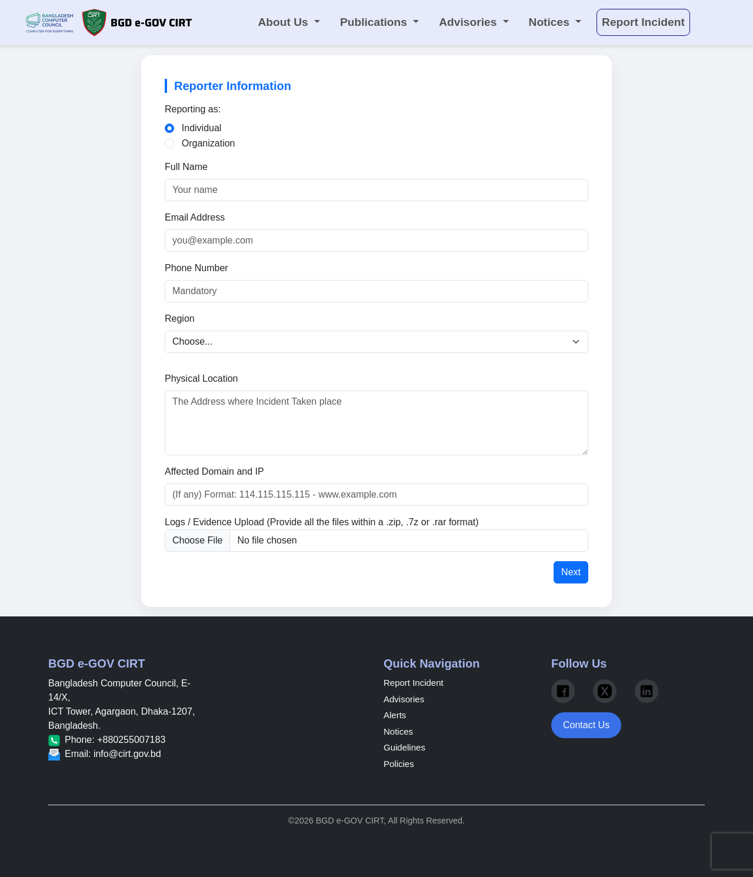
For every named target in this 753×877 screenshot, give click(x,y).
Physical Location (201, 379)
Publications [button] (375, 22)
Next (571, 572)
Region (180, 319)
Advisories (404, 699)
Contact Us (586, 725)
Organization (208, 143)
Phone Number (196, 268)
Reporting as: (193, 109)
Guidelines (404, 747)
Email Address (195, 217)
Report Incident (414, 683)
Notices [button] (551, 22)
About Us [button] (284, 22)
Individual (202, 128)
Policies (399, 764)
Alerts (395, 715)
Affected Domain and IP (214, 471)
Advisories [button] (469, 22)
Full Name (186, 167)
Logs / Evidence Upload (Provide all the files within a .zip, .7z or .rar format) (322, 522)
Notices (398, 731)
